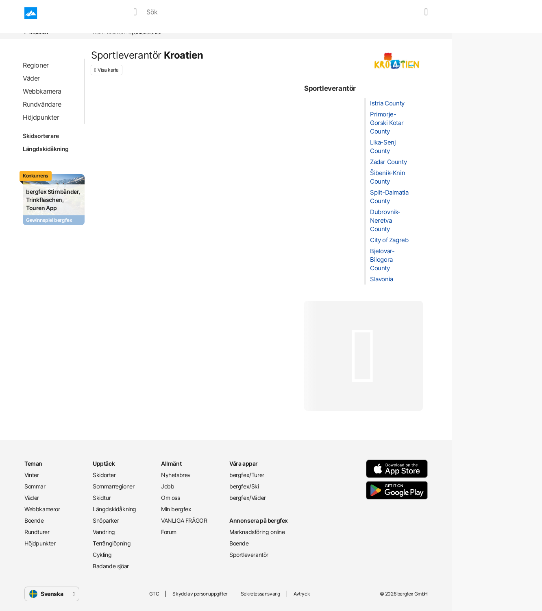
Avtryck (302, 594)
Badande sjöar (111, 566)
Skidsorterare (51, 136)
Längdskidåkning (51, 149)
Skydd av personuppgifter (199, 594)
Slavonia (381, 279)
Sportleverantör (248, 554)
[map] (413, 13)
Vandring (104, 531)
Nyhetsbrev (176, 474)
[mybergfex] (423, 13)
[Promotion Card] (54, 199)
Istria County (387, 103)
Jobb (167, 486)
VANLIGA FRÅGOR (184, 520)
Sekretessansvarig (260, 594)
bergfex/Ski (244, 486)
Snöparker (106, 520)
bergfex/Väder (247, 497)
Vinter (133, 13)
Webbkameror (235, 13)
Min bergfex (176, 509)
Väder (195, 13)
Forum (168, 531)
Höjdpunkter (40, 543)
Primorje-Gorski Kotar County (386, 122)
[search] (393, 13)
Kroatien (116, 32)
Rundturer (313, 13)
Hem (98, 32)
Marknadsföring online (257, 531)
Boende (276, 13)
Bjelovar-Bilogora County (382, 259)
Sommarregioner (113, 486)
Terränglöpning (112, 543)
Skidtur (102, 497)
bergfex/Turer (246, 474)
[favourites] (403, 13)
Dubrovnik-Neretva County (385, 220)
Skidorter (104, 474)
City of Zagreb (389, 240)
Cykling (102, 554)
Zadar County (388, 162)
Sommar (164, 13)
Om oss (170, 497)
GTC (154, 594)
